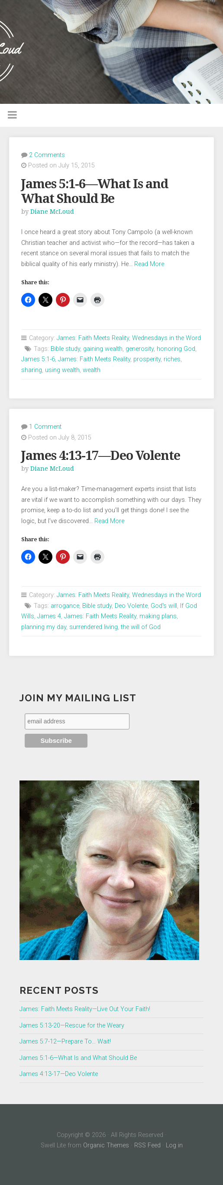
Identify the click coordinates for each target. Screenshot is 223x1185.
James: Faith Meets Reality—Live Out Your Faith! (84, 1009)
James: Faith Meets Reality (93, 338)
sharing (31, 370)
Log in (174, 1145)
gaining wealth (103, 349)
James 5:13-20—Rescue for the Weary (71, 1025)
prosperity (147, 359)
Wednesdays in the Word (166, 338)
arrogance (65, 606)
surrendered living (93, 627)
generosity (140, 349)
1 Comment (45, 426)
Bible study (65, 349)
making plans (158, 616)
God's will (164, 606)
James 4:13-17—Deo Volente (100, 455)
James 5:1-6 (38, 359)
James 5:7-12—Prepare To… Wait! (65, 1041)
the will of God (141, 627)
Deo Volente (131, 606)
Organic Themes (106, 1145)
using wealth (62, 370)
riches (172, 359)
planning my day (43, 627)
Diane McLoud (52, 211)
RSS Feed (147, 1145)
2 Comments (47, 155)
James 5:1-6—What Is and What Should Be (94, 191)
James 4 (49, 616)
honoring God (176, 349)
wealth (91, 370)
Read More (149, 264)
